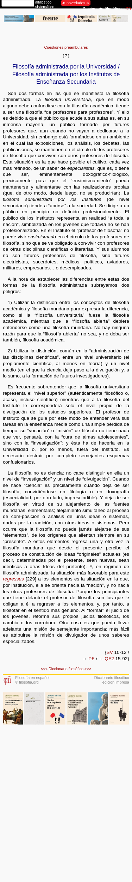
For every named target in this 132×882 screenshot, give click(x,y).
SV (110, 652)
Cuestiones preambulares (66, 47)
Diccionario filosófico (66, 669)
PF (91, 658)
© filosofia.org (27, 682)
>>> (87, 669)
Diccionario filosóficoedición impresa (111, 679)
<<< (44, 669)
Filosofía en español (32, 677)
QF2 (109, 658)
